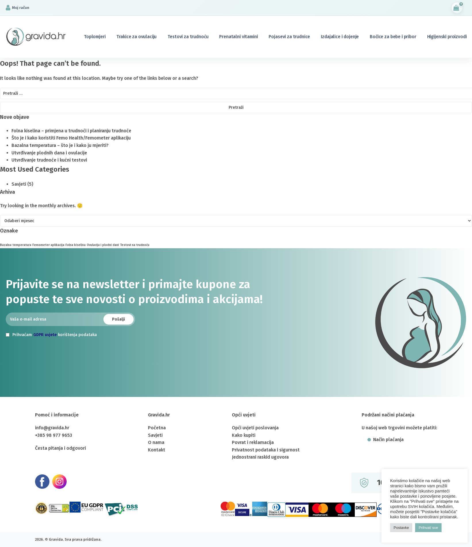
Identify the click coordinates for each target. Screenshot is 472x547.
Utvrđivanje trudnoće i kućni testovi (49, 160)
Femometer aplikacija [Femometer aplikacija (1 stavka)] (48, 245)
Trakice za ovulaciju (136, 36)
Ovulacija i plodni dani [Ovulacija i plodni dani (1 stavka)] (103, 245)
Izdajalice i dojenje (340, 36)
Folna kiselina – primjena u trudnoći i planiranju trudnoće (71, 130)
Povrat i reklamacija (253, 442)
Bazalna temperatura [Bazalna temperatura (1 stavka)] (15, 245)
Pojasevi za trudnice (289, 36)
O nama (156, 442)
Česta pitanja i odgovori (60, 448)
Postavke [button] (401, 527)
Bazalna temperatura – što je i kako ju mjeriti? (60, 145)
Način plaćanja (388, 439)
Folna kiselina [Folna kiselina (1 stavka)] (75, 245)
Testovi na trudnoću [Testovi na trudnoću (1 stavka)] (134, 245)
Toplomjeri (94, 36)
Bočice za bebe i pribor (393, 36)
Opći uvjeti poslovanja (255, 427)
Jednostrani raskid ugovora (260, 457)
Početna (157, 427)
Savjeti (18, 184)
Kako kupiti (243, 435)
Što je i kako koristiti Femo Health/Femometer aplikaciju (71, 138)
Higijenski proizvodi (447, 36)
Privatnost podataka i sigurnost (266, 450)
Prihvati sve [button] (428, 527)
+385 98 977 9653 (53, 435)
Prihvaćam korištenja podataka (51, 335)
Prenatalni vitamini (238, 36)
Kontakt (156, 450)
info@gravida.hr (52, 427)
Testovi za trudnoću (187, 36)
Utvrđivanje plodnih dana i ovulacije (49, 153)
